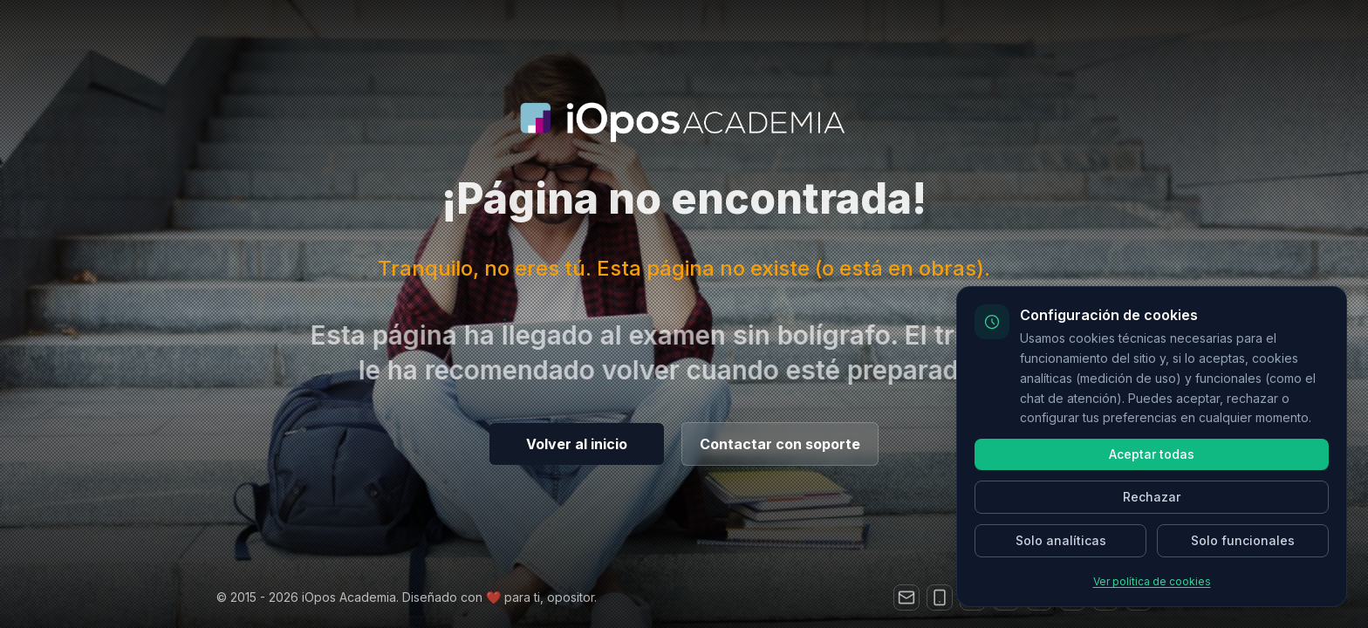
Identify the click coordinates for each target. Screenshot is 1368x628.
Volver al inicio (576, 444)
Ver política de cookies (1152, 581)
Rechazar (1151, 496)
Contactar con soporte (780, 444)
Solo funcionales (1243, 540)
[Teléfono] (940, 597)
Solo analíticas (1061, 540)
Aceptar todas (1151, 454)
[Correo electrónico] (906, 597)
